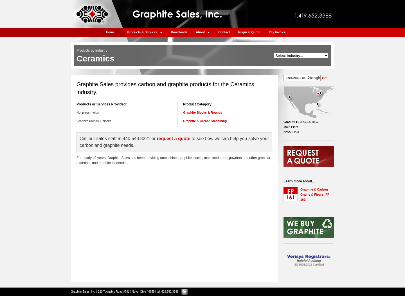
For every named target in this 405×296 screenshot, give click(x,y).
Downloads (179, 32)
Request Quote (249, 32)
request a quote (173, 138)
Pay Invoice (277, 32)
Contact (224, 32)
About (203, 32)
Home (110, 32)
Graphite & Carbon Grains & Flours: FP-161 (315, 194)
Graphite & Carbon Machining (205, 121)
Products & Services (145, 32)
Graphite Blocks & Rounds (202, 112)
